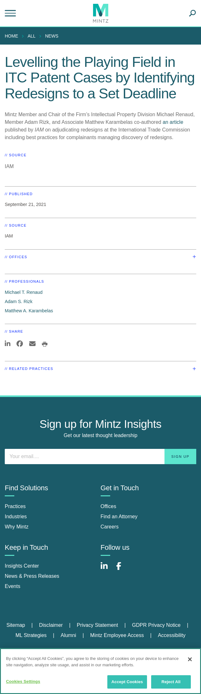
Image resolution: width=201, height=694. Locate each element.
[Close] (190, 659)
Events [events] (12, 586)
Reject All (170, 681)
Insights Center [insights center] (22, 566)
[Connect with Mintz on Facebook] (122, 569)
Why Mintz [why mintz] (17, 526)
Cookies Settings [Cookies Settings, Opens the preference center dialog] (23, 681)
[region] (100, 671)
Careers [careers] (110, 526)
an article (173, 122)
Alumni (68, 635)
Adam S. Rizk (18, 301)
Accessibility (171, 635)
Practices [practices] (15, 506)
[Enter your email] (100, 456)
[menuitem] (13, 36)
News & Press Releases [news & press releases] (32, 576)
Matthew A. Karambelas (29, 310)
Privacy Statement (97, 625)
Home (11, 36)
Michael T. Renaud (24, 292)
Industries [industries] (16, 516)
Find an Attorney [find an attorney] (119, 516)
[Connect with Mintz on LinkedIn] (107, 569)
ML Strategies (31, 635)
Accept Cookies (127, 681)
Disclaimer (51, 625)
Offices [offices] (109, 506)
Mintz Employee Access (117, 635)
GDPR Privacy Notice (156, 625)
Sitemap (15, 625)
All (32, 36)
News (51, 36)
